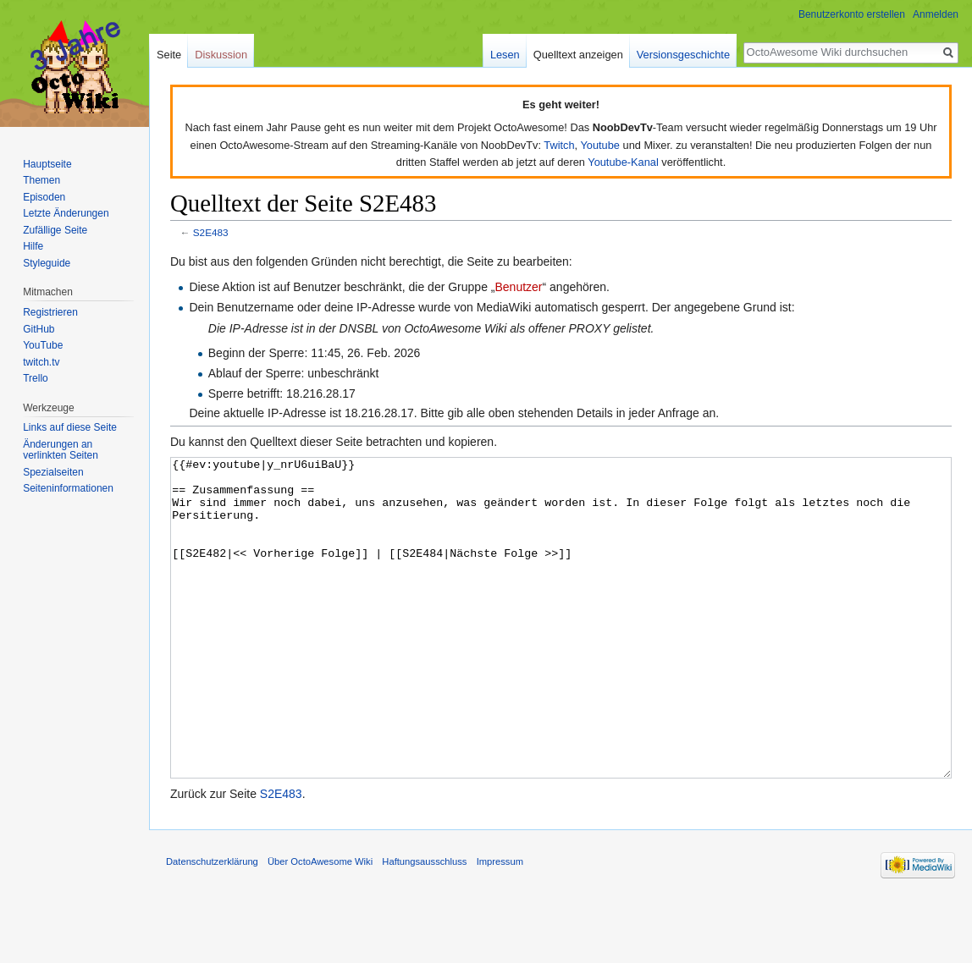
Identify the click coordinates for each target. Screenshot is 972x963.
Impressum (500, 925)
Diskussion (221, 54)
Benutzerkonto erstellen (851, 14)
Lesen (505, 54)
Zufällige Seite (55, 230)
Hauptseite (47, 164)
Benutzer (518, 287)
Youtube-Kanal (623, 162)
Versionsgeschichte (683, 54)
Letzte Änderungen (65, 213)
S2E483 (211, 232)
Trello (35, 378)
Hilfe (33, 246)
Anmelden (935, 14)
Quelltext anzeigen (578, 54)
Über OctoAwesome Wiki (320, 925)
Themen (41, 180)
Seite (169, 54)
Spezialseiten (53, 472)
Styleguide (46, 263)
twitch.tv (41, 362)
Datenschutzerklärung (212, 925)
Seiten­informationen (68, 488)
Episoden (44, 197)
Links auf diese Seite (70, 427)
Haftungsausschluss (424, 925)
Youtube (600, 145)
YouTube (43, 345)
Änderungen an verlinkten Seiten (60, 450)
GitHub (38, 329)
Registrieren (50, 312)
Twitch (559, 145)
